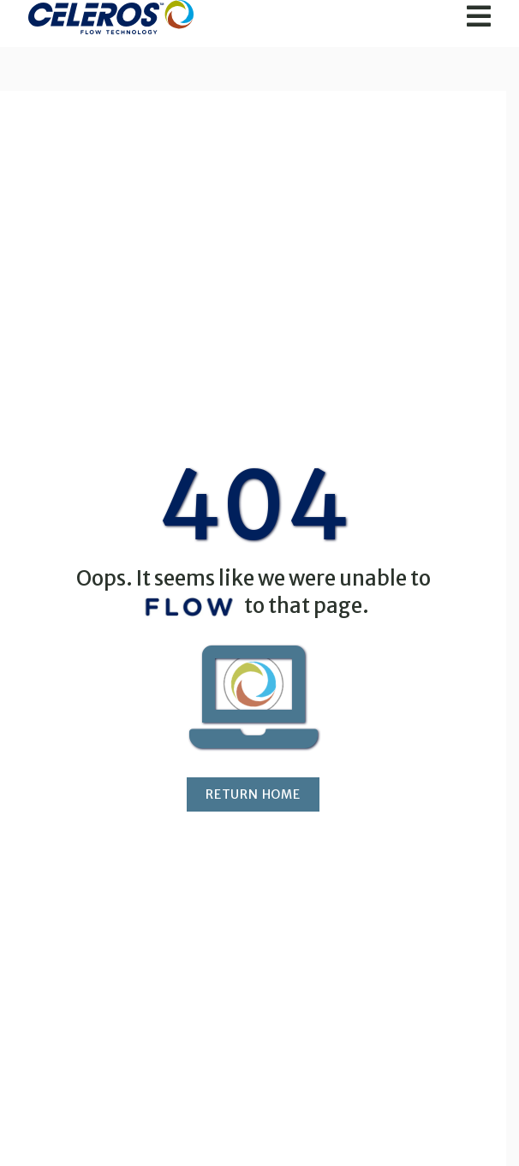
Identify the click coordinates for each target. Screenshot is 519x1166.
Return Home (253, 794)
